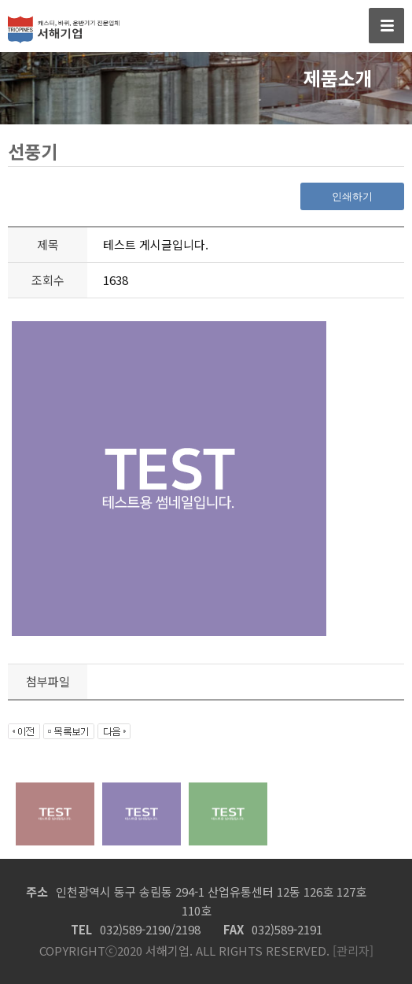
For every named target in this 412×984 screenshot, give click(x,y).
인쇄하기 (352, 196)
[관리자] (351, 950)
